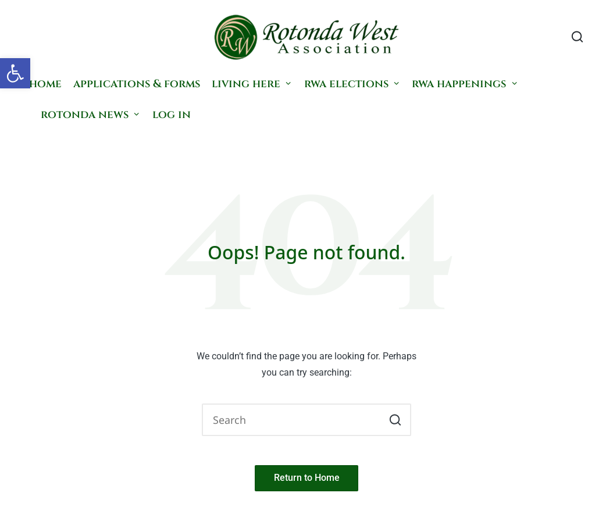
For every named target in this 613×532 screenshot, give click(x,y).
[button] (15, 73)
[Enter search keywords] (306, 420)
